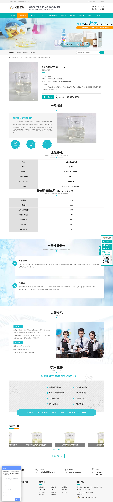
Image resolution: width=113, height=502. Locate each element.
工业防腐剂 (33, 15)
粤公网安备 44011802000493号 (86, 497)
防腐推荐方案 (53, 15)
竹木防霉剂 (25, 52)
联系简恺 (99, 15)
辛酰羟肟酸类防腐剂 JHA (44, 57)
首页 (20, 57)
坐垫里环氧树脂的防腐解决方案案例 (89, 445)
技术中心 (72, 15)
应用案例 (63, 15)
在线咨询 (49, 97)
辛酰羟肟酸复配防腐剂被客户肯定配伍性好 (56, 445)
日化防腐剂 (22, 15)
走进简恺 (90, 15)
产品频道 (26, 57)
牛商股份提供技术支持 (83, 489)
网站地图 (92, 1)
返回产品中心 (58, 456)
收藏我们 (102, 1)
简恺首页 (12, 15)
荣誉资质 (64, 492)
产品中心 (42, 15)
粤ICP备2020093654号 (88, 492)
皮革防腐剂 (18, 52)
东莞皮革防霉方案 (24, 445)
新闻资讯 (81, 15)
